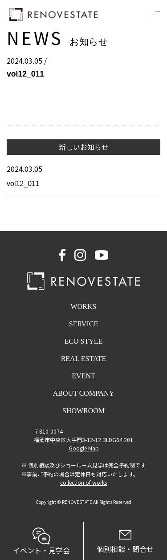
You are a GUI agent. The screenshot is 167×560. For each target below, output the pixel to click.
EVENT (83, 376)
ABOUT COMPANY (83, 393)
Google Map (84, 448)
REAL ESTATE (83, 358)
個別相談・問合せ (125, 542)
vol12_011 (23, 183)
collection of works (83, 482)
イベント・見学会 (41, 542)
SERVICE (83, 324)
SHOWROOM (83, 410)
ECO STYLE (84, 341)
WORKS (84, 306)
